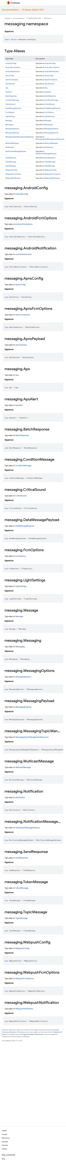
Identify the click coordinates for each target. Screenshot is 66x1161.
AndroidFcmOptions (12, 67)
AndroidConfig (10, 63)
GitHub (4, 1149)
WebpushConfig (11, 170)
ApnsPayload (10, 84)
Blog (3, 1159)
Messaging (9, 125)
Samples (5, 1142)
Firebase (7, 18)
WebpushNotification (13, 178)
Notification (9, 147)
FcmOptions (9, 112)
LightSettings (10, 116)
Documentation (10, 9)
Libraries (5, 1145)
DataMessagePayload (13, 108)
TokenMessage (10, 162)
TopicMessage (10, 166)
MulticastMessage (12, 143)
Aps (6, 88)
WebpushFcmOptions (13, 174)
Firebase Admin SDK (33, 9)
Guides (4, 1134)
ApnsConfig (9, 76)
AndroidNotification (12, 71)
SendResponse (10, 158)
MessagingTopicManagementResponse (19, 137)
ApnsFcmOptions (11, 80)
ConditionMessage (12, 100)
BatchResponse (10, 96)
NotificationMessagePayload (15, 151)
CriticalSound (10, 104)
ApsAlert (8, 92)
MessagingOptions (12, 129)
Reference (47, 18)
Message (8, 120)
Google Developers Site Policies (32, 1034)
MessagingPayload (12, 133)
